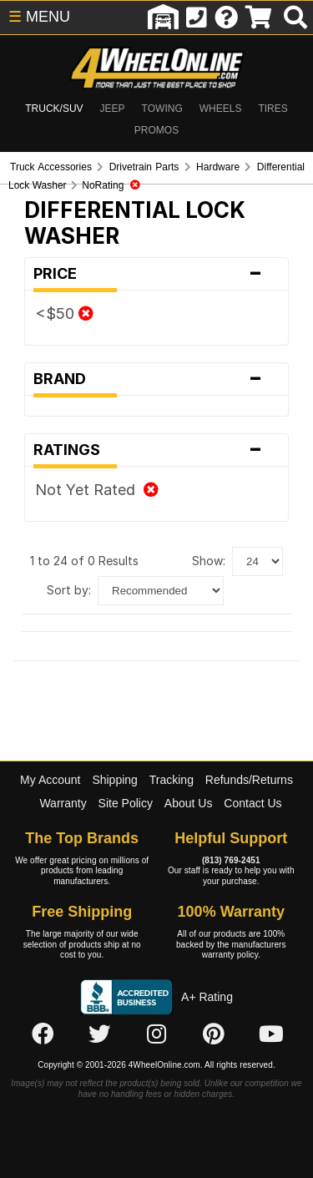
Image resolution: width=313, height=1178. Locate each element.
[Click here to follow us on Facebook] (42, 1035)
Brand (156, 379)
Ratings (156, 450)
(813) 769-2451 (231, 860)
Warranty (62, 803)
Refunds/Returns (249, 779)
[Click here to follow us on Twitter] (99, 1035)
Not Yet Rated (97, 489)
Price (156, 274)
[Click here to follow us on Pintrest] (213, 1035)
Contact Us (252, 803)
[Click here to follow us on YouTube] (271, 1035)
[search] (295, 17)
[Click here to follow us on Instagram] (157, 1035)
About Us (188, 803)
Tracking (171, 779)
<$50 (64, 313)
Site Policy (125, 803)
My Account (50, 779)
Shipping (115, 779)
